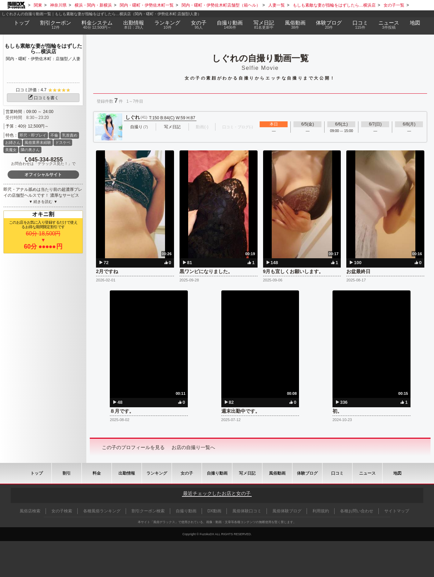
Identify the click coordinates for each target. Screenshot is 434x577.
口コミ (360, 25)
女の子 (199, 25)
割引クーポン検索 (148, 511)
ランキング (167, 25)
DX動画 (215, 511)
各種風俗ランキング (101, 511)
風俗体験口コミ (246, 511)
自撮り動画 (217, 473)
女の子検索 (61, 511)
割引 (56, 25)
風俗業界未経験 (38, 142)
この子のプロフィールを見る (133, 447)
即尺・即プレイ (33, 135)
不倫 (54, 135)
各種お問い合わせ (356, 511)
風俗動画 (295, 25)
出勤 (134, 25)
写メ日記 (247, 473)
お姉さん (12, 142)
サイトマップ (396, 511)
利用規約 (320, 511)
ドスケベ (62, 142)
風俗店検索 (30, 511)
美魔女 (11, 150)
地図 (415, 23)
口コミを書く (43, 97)
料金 (97, 25)
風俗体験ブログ (286, 511)
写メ (264, 25)
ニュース (389, 25)
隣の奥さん (30, 150)
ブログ (329, 25)
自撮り (230, 25)
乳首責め (69, 135)
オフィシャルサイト (43, 174)
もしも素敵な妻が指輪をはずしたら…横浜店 (43, 49)
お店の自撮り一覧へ (193, 447)
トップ (21, 23)
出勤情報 (126, 473)
